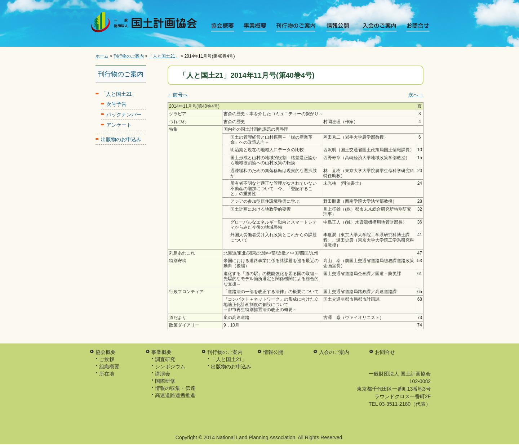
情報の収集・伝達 (175, 388)
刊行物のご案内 (296, 26)
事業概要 (257, 26)
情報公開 (335, 26)
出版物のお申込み (121, 139)
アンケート (119, 125)
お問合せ (414, 26)
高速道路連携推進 (175, 395)
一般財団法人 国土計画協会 (145, 23)
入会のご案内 (375, 26)
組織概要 (109, 366)
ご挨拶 (106, 359)
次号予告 (116, 104)
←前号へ (178, 95)
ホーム (102, 56)
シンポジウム (170, 366)
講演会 (162, 374)
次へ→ (415, 95)
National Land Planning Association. (256, 437)
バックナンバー (124, 114)
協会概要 (225, 26)
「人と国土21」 (163, 56)
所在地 (106, 374)
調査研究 (165, 359)
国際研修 (165, 381)
